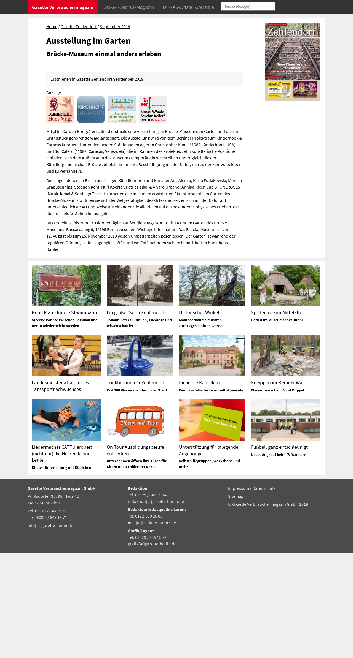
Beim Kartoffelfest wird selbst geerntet (212, 495)
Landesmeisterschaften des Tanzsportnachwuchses (60, 491)
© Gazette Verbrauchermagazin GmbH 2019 (268, 609)
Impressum (239, 594)
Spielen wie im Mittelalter (277, 418)
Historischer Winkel (199, 418)
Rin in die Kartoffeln (199, 488)
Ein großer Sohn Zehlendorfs (137, 418)
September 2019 (115, 26)
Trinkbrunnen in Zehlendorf (135, 488)
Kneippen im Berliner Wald (278, 488)
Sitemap (236, 602)
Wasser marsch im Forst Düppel (277, 495)
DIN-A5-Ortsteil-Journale (188, 7)
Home (51, 26)
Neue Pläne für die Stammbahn (64, 418)
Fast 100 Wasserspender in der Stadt (137, 495)
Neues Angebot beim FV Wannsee (278, 560)
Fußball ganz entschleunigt (279, 553)
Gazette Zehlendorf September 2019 (109, 184)
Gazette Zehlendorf (79, 26)
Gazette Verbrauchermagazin (62, 7)
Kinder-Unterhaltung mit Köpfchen (61, 572)
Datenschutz (264, 594)
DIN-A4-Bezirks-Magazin (128, 7)
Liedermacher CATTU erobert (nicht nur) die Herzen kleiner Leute (62, 559)
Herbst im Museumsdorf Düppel (278, 425)
